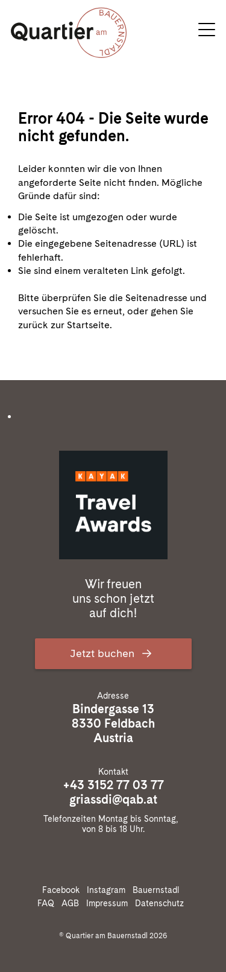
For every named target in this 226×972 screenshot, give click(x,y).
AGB (72, 903)
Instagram (108, 890)
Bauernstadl (158, 890)
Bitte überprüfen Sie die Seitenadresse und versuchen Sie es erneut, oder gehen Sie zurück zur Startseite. (112, 311)
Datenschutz (162, 903)
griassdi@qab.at (113, 799)
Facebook (63, 890)
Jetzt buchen (113, 653)
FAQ (48, 903)
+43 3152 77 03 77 (113, 785)
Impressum (109, 903)
